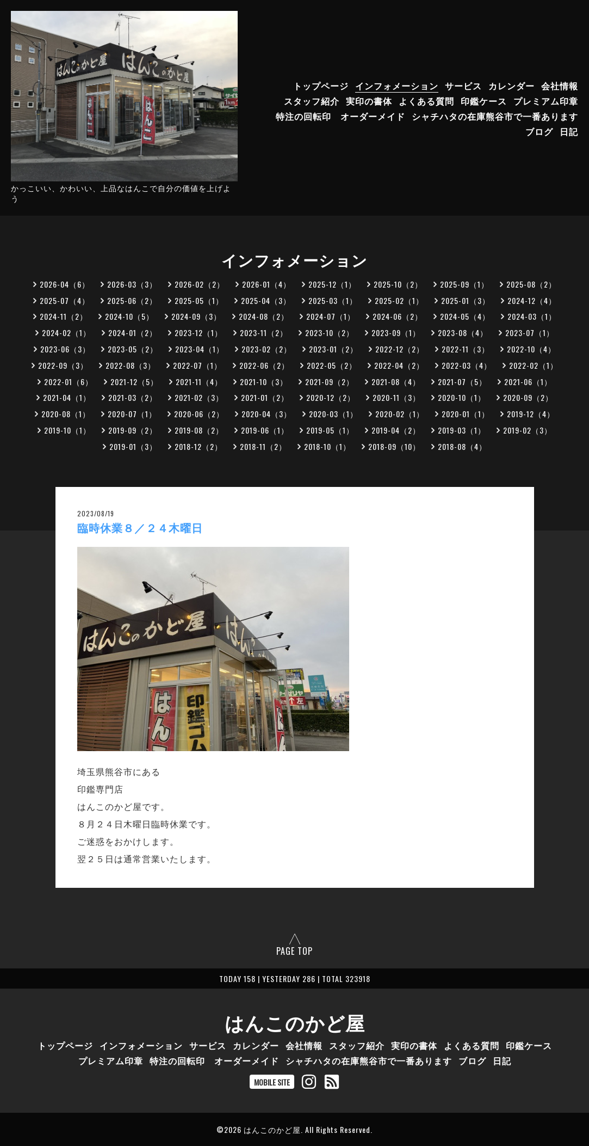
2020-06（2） (199, 413)
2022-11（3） (465, 349)
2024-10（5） (129, 316)
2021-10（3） (264, 381)
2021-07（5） (462, 381)
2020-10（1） (462, 397)
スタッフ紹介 (311, 100)
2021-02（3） (199, 397)
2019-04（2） (395, 430)
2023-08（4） (463, 332)
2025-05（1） (199, 300)
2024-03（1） (531, 316)
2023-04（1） (199, 349)
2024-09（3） (196, 316)
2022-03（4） (467, 365)
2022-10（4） (531, 349)
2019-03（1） (462, 430)
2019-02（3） (527, 430)
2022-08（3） (131, 365)
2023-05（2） (133, 349)
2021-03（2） (132, 397)
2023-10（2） (329, 332)
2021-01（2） (265, 397)
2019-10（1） (67, 430)
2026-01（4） (266, 284)
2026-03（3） (132, 284)
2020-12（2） (330, 397)
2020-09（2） (528, 397)
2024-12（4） (531, 300)
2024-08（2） (264, 316)
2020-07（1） (132, 413)
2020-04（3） (266, 413)
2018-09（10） (394, 446)
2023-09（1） (395, 332)
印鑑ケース (484, 100)
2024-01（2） (132, 332)
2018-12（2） (198, 446)
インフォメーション (396, 85)
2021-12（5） (134, 381)
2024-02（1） (66, 332)
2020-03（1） (333, 413)
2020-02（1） (399, 413)
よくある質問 (426, 100)
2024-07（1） (330, 316)
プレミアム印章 (545, 100)
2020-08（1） (65, 413)
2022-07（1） (197, 365)
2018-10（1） (327, 446)
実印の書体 (369, 100)
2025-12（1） (332, 284)
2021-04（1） (67, 397)
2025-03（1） (332, 300)
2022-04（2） (399, 365)
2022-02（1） (533, 365)
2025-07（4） (65, 300)
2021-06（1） (528, 381)
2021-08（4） (395, 381)
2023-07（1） (529, 332)
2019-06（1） (265, 430)
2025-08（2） (531, 284)
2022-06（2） (264, 365)
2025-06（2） (132, 300)
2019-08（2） (199, 430)
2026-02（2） (200, 284)
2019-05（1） (330, 430)
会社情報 (559, 85)
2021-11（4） (199, 381)
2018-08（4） (462, 446)
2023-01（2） (333, 349)
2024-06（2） (398, 316)
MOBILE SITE (272, 1082)
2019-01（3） (133, 446)
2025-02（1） (399, 300)
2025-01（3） (465, 300)
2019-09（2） (132, 430)
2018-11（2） (263, 446)
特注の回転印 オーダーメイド (340, 116)
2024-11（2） (64, 316)
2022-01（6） (68, 381)
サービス (463, 85)
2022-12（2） (399, 349)
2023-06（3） (65, 349)
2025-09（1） (464, 284)
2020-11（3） (396, 397)
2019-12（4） (531, 413)
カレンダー (511, 85)
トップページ (321, 85)
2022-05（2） (332, 365)
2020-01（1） (465, 413)
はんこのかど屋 (295, 1022)
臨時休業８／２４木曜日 (140, 528)
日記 (569, 131)
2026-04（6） (65, 284)
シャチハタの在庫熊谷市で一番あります (495, 116)
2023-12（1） (198, 332)
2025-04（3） (266, 300)
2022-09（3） (63, 365)
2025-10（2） (398, 284)
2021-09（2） (329, 381)
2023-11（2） (264, 332)
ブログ (539, 131)
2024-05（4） (465, 316)
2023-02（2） (266, 349)
